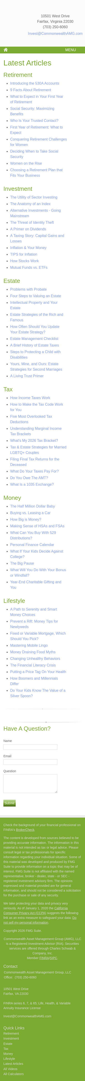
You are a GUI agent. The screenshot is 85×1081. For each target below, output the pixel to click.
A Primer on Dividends (28, 229)
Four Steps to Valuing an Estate (35, 296)
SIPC (53, 958)
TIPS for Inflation (23, 254)
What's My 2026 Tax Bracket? (34, 440)
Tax (5, 1049)
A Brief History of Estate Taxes (34, 345)
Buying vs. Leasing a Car (30, 513)
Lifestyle (9, 1059)
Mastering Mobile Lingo (29, 645)
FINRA (44, 958)
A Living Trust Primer (27, 376)
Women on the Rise (26, 163)
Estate (7, 1044)
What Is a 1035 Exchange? (32, 484)
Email (7, 756)
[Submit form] (9, 803)
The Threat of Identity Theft (32, 222)
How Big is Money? (25, 519)
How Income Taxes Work (30, 398)
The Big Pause (22, 563)
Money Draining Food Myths (33, 652)
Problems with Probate (28, 289)
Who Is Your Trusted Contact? (34, 121)
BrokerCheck (25, 830)
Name (7, 741)
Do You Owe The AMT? (29, 478)
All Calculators (13, 1074)
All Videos (10, 1069)
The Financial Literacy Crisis (33, 665)
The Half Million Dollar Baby (32, 506)
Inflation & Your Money (28, 248)
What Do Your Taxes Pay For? (34, 471)
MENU (69, 50)
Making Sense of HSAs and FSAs (37, 526)
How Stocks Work (24, 261)
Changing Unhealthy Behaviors (35, 659)
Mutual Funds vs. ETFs (29, 267)
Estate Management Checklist (34, 339)
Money (8, 1054)
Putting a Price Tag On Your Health (38, 672)
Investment (11, 1038)
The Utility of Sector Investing (33, 197)
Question (9, 771)
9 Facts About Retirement (30, 90)
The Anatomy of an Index (30, 204)
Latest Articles (13, 1064)
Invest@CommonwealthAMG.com (55, 33)
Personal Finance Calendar (32, 545)
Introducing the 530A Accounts (34, 83)
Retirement (11, 1033)
